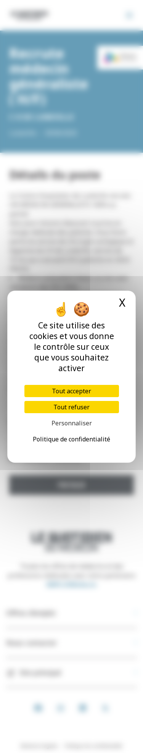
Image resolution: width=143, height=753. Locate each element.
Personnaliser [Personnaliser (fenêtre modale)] (71, 423)
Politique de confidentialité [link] (71, 439)
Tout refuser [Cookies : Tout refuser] (71, 407)
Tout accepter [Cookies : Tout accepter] (71, 391)
